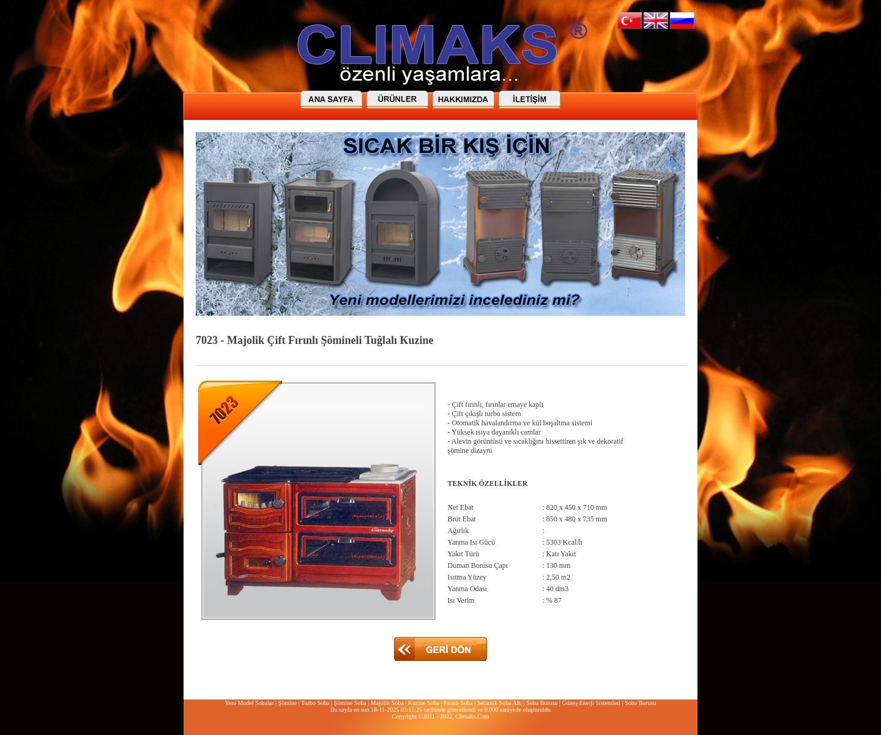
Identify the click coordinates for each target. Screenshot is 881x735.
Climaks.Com (472, 716)
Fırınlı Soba (458, 703)
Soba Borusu (541, 703)
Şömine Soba (350, 703)
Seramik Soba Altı (499, 703)
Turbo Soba (315, 703)
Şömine (287, 703)
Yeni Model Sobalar (249, 703)
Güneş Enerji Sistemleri (591, 703)
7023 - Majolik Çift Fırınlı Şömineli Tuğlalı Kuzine (315, 340)
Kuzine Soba (423, 703)
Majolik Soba (387, 703)
